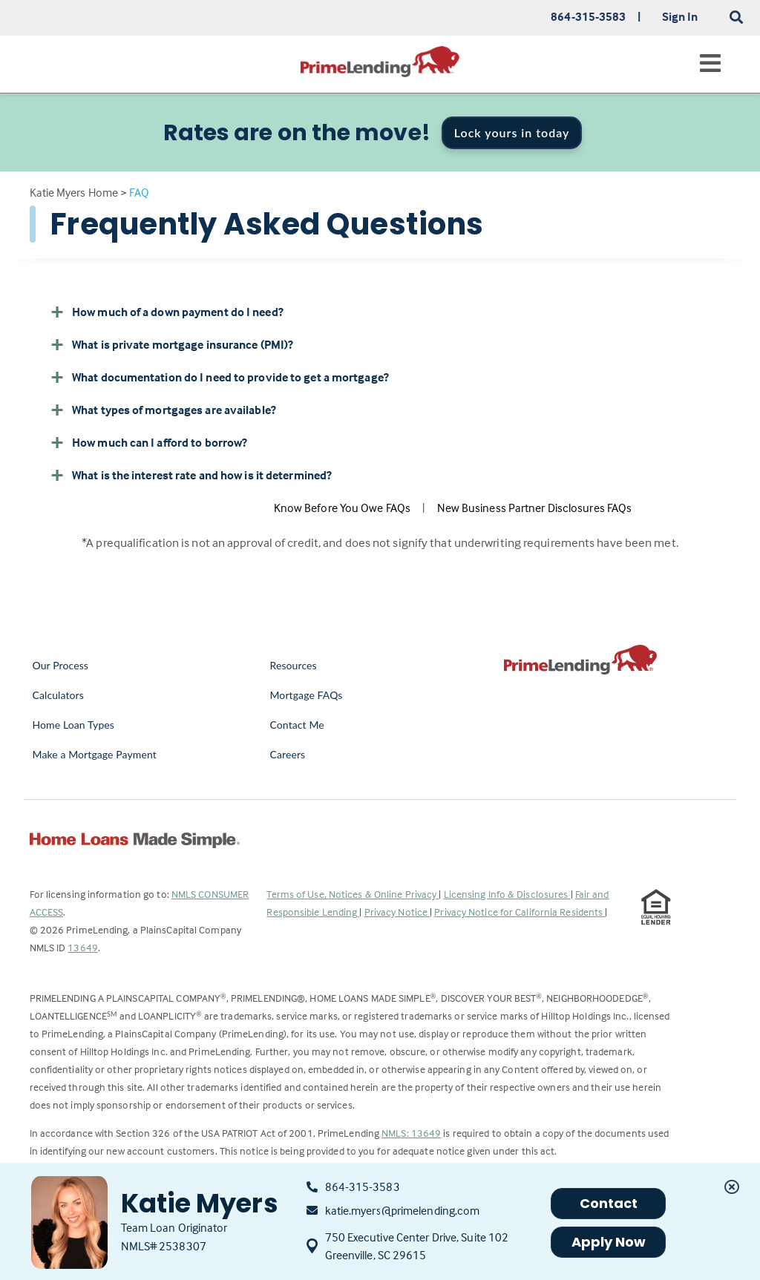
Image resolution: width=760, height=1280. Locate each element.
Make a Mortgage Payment (95, 754)
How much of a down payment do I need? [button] (167, 312)
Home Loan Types (74, 724)
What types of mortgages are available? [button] (163, 410)
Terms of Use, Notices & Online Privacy (352, 893)
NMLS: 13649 (411, 1132)
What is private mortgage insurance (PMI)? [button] (171, 344)
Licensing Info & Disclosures (507, 893)
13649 (83, 947)
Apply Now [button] (608, 1242)
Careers (287, 754)
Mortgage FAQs (305, 695)
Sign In (680, 16)
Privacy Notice (397, 911)
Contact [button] (609, 1203)
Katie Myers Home (74, 192)
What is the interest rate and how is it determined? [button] (191, 475)
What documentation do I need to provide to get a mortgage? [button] (219, 377)
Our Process (61, 665)
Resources (292, 665)
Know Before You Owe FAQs (342, 507)
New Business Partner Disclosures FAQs (534, 507)
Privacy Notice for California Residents (519, 911)
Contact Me (296, 724)
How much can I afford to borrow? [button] (148, 442)
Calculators (58, 695)
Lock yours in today (512, 132)
